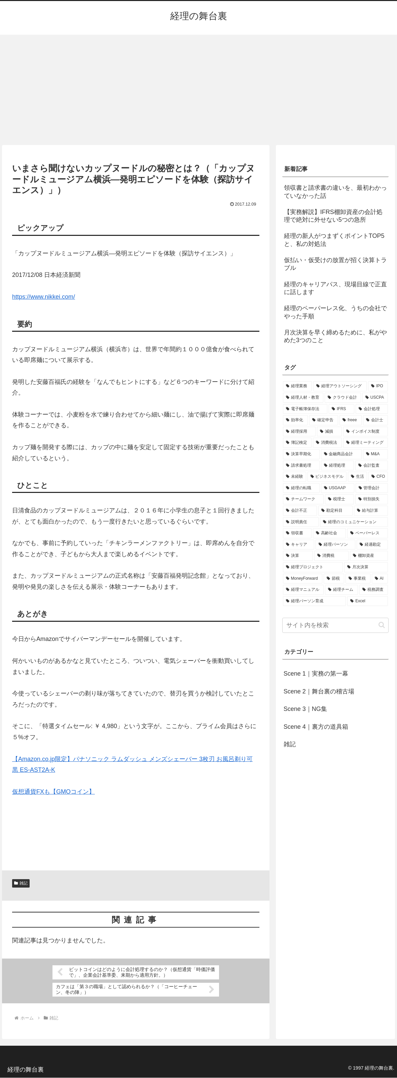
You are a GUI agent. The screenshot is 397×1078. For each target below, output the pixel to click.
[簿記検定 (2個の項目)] (297, 443)
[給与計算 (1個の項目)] (371, 511)
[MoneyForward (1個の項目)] (302, 579)
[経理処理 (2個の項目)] (337, 466)
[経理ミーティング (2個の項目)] (365, 443)
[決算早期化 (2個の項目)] (301, 454)
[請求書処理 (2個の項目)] (301, 466)
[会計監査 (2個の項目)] (371, 466)
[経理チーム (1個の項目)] (341, 590)
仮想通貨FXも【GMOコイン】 (53, 791)
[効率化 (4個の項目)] (295, 420)
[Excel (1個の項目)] (367, 601)
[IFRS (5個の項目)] (341, 409)
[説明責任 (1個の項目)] (301, 522)
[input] (335, 625)
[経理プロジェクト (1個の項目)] (313, 567)
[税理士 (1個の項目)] (339, 499)
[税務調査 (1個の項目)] (373, 590)
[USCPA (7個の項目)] (375, 398)
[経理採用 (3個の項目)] (299, 432)
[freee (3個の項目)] (350, 420)
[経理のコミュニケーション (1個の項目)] (354, 522)
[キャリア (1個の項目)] (299, 545)
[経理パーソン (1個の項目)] (335, 545)
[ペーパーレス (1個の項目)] (367, 533)
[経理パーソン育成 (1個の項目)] (314, 601)
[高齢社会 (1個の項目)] (329, 533)
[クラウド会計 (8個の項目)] (343, 398)
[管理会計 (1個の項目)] (372, 488)
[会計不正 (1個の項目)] (300, 511)
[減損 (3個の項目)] (329, 432)
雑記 (21, 883)
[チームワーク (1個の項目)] (303, 499)
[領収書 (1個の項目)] (297, 533)
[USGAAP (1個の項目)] (337, 488)
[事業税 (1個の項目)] (358, 579)
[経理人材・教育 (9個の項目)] (303, 398)
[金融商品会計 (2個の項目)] (341, 454)
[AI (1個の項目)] (380, 579)
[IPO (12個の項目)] (378, 386)
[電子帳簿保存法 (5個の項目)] (305, 409)
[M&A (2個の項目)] (375, 454)
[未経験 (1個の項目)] (294, 477)
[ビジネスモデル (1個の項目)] (327, 477)
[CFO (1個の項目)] (378, 477)
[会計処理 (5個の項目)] (372, 409)
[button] (382, 625)
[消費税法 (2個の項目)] (327, 443)
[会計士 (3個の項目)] (375, 420)
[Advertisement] (198, 90)
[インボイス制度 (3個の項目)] (365, 432)
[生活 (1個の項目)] (357, 477)
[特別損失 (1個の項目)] (371, 499)
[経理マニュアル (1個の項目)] (303, 590)
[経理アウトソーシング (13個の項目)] (340, 386)
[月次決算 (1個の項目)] (366, 567)
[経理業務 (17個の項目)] (297, 386)
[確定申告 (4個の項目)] (323, 420)
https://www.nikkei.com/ (43, 296)
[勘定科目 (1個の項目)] (335, 511)
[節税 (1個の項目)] (334, 579)
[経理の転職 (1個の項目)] (301, 488)
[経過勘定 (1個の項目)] (372, 545)
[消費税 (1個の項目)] (331, 556)
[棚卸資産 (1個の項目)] (369, 556)
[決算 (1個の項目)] (298, 556)
